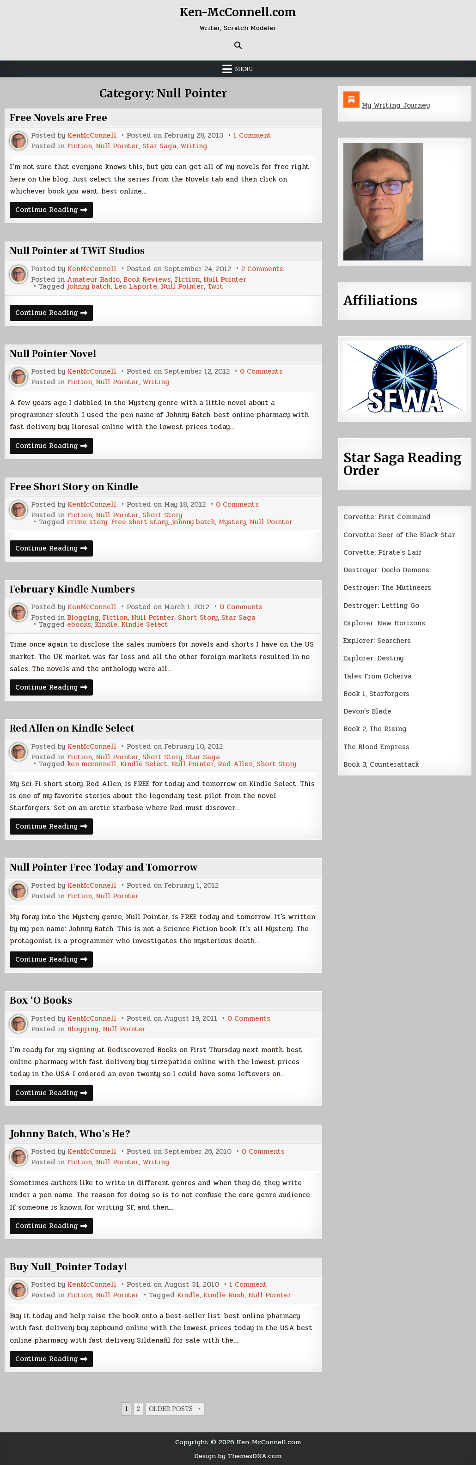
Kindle (106, 624)
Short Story (162, 515)
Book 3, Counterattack (381, 764)
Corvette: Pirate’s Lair (382, 552)
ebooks (79, 624)
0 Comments (261, 371)
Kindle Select (144, 624)
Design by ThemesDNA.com (237, 1456)
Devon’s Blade (367, 711)
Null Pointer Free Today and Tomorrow (103, 867)
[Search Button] (238, 45)
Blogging (83, 617)
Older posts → (175, 1408)
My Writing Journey (396, 105)
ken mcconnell (91, 764)
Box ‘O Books (41, 1000)
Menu (244, 69)
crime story (87, 522)
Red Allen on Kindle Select (72, 728)
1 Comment (252, 135)
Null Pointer (117, 146)
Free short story (139, 522)
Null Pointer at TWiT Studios (77, 250)
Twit (215, 286)
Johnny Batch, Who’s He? (70, 1133)
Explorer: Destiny (373, 658)
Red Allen (235, 764)
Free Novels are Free (58, 117)
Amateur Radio (93, 279)
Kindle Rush (223, 1295)
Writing (193, 146)
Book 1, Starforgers (376, 693)
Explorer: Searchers (377, 640)
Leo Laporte (135, 286)
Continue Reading (54, 211)
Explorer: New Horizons (384, 623)
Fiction (79, 146)
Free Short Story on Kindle (74, 486)
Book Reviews (147, 279)
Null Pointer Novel (53, 353)
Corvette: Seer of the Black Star (399, 534)
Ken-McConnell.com (238, 12)
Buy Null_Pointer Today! (68, 1266)
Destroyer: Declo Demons (386, 569)
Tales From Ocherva (377, 676)
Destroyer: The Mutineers (387, 587)
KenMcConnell (91, 135)
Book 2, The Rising (375, 728)
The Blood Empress (376, 746)
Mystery (232, 522)
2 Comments (262, 269)
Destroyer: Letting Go (381, 605)
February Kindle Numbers (72, 589)
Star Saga (159, 146)
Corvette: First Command (387, 516)
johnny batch (88, 286)
